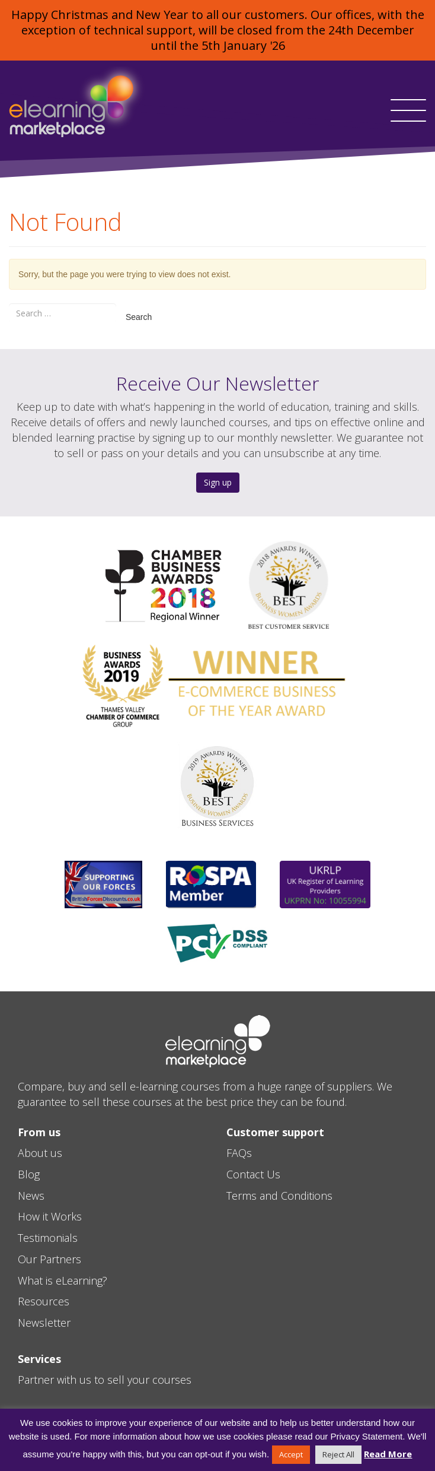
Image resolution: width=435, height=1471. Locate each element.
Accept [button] (291, 1454)
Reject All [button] (338, 1454)
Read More (388, 1454)
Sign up (218, 482)
